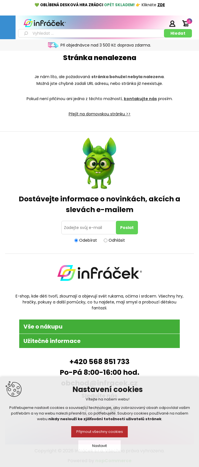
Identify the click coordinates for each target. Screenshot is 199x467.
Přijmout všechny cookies (99, 431)
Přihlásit (172, 23)
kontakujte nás (140, 99)
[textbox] (92, 33)
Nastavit (99, 445)
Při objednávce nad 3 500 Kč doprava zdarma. (105, 45)
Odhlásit (117, 240)
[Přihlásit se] (89, 227)
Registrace (158, 23)
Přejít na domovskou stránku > (98, 114)
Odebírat (88, 240)
